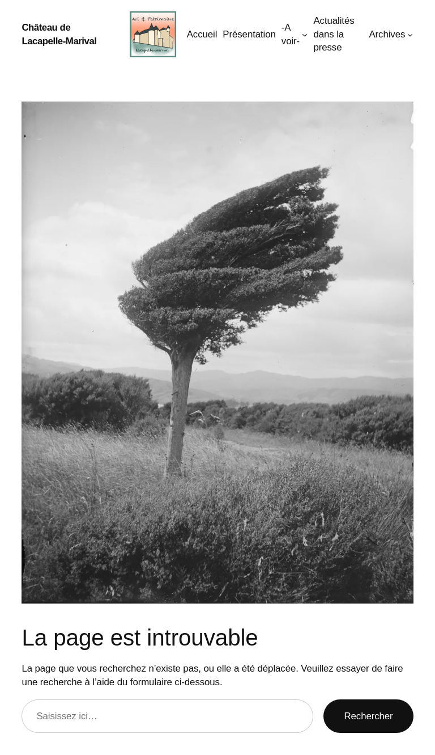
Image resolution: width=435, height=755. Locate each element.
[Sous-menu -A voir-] (305, 34)
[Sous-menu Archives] (410, 34)
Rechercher (368, 716)
